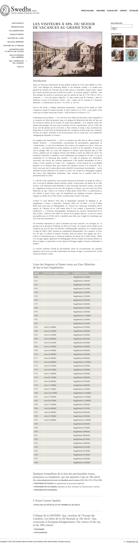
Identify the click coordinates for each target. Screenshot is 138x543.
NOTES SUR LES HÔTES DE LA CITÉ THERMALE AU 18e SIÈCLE (57, 505)
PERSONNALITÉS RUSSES (43, 483)
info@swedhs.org (130, 542)
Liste (46, 327)
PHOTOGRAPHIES (40, 532)
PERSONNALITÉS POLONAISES (45, 487)
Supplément (77, 277)
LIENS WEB (100, 10)
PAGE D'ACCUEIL (87, 10)
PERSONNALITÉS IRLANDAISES (45, 490)
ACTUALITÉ (133, 10)
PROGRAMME (39, 529)
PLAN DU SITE (112, 10)
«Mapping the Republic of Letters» (46, 135)
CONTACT (123, 10)
